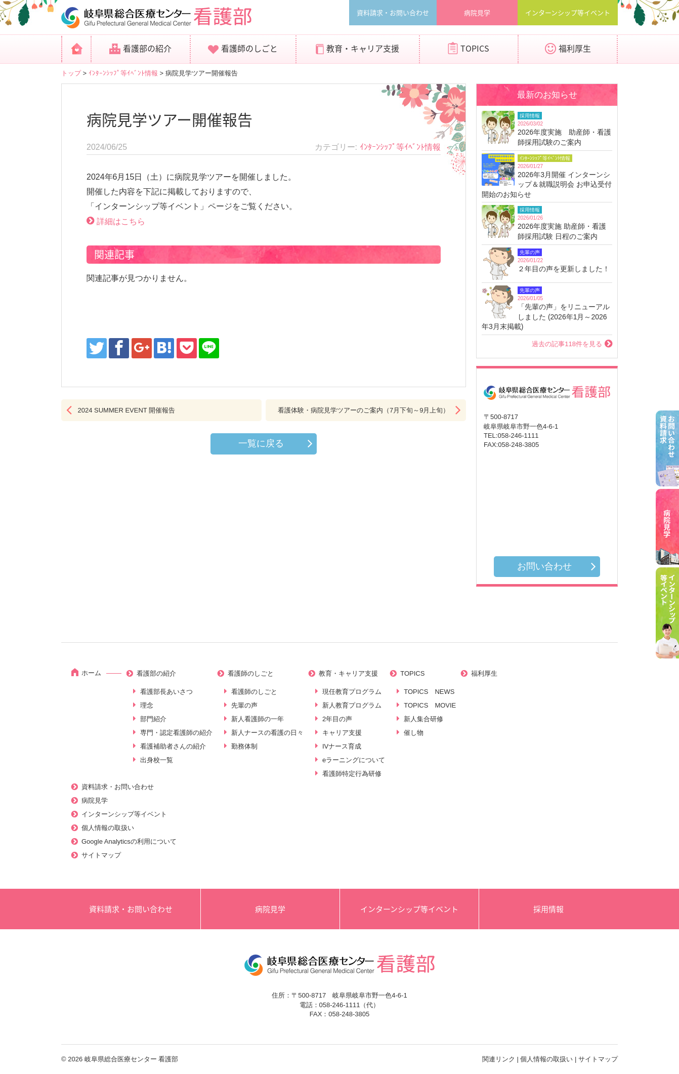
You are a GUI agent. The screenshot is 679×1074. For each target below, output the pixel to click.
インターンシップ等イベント (567, 12)
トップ (71, 73)
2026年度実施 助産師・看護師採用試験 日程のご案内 (562, 231)
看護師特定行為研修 (351, 773)
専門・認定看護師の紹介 (176, 732)
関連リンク (498, 1059)
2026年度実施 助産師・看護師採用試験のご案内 (564, 137)
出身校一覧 (156, 760)
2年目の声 (337, 719)
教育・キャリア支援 (362, 48)
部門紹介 (153, 719)
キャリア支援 (342, 732)
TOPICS (474, 48)
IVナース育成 (341, 746)
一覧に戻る (261, 443)
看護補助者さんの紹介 (173, 746)
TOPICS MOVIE (430, 705)
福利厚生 (575, 48)
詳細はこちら (121, 221)
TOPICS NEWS (429, 691)
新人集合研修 (423, 719)
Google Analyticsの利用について (129, 841)
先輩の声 (244, 705)
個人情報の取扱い (107, 828)
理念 (146, 705)
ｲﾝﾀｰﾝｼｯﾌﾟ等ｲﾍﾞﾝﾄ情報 (123, 73)
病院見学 (477, 12)
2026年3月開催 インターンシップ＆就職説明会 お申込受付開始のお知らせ (547, 184)
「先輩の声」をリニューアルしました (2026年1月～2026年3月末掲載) (546, 317)
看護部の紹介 (147, 48)
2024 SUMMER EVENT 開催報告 (127, 410)
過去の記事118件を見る (567, 344)
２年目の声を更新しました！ (564, 269)
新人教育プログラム (351, 705)
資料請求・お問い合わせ (393, 12)
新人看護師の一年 (257, 719)
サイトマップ (101, 855)
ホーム (91, 673)
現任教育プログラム (351, 691)
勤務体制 (244, 746)
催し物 (413, 732)
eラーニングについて (353, 760)
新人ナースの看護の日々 (267, 732)
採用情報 (548, 909)
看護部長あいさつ (166, 691)
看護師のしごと (249, 48)
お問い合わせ (544, 566)
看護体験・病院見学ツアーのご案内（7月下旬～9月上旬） (363, 410)
